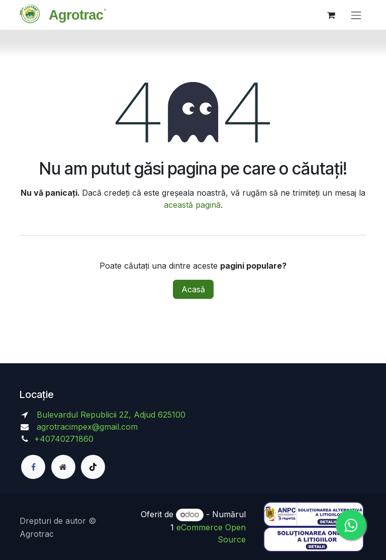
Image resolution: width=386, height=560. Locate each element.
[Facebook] (33, 467)
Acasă (193, 289)
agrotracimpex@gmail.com (87, 427)
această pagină (192, 205)
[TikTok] (93, 467)
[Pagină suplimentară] (63, 467)
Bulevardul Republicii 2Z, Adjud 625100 (109, 415)
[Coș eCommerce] (331, 15)
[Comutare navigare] (356, 15)
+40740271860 (65, 439)
